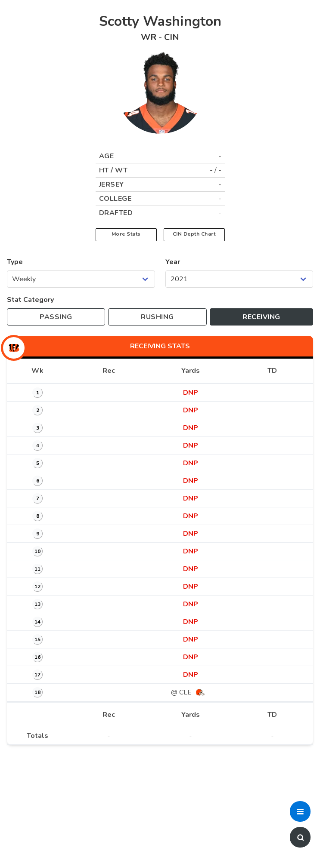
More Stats (126, 233)
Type (15, 262)
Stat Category (30, 299)
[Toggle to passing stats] (56, 317)
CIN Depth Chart (194, 233)
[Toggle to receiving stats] (261, 317)
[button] (300, 811)
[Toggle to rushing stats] (157, 317)
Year (172, 262)
